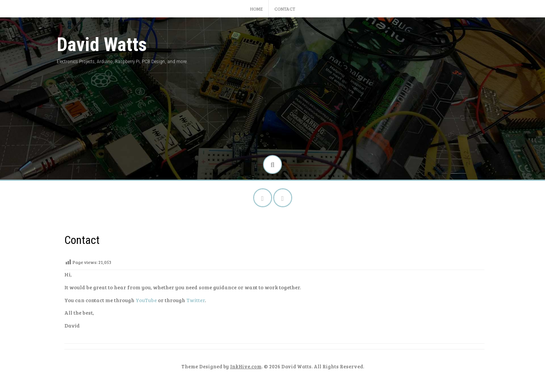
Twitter (195, 300)
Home (256, 9)
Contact (284, 9)
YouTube (146, 300)
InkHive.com (246, 366)
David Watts (102, 45)
